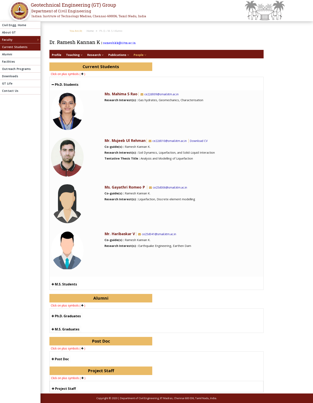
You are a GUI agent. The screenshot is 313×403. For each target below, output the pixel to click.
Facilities (8, 61)
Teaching (74, 55)
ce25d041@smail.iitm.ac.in (156, 234)
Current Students (14, 47)
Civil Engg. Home (14, 25)
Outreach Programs (16, 69)
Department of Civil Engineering (61, 11)
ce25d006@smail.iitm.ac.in (167, 187)
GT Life (7, 83)
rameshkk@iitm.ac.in (119, 43)
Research (95, 55)
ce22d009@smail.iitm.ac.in (159, 94)
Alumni (7, 54)
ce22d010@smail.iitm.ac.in (167, 141)
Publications (118, 55)
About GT (9, 32)
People (140, 55)
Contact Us (10, 91)
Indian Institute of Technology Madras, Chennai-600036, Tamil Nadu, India (88, 16)
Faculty (7, 40)
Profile (56, 55)
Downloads (10, 76)
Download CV (199, 141)
